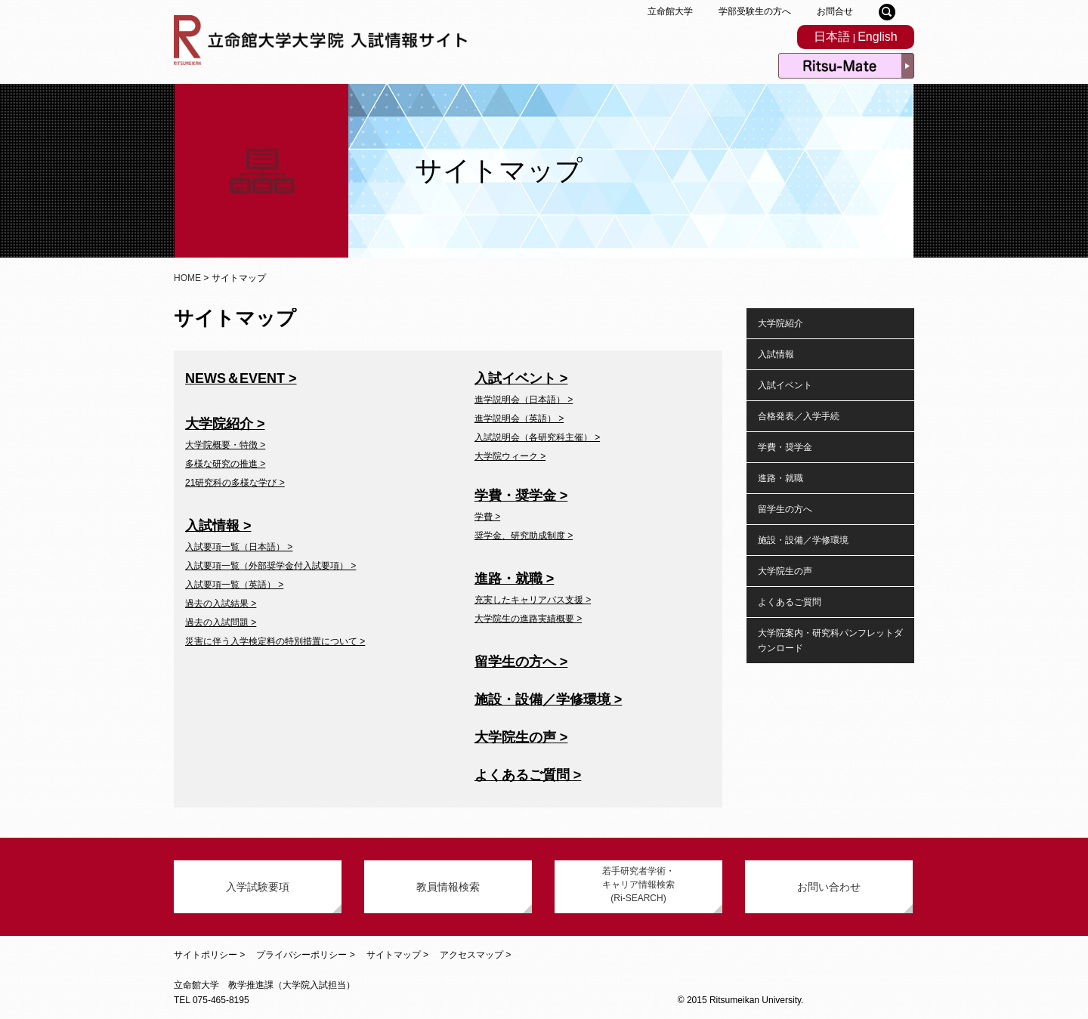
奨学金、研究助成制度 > (523, 535)
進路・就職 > (514, 578)
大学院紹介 (780, 323)
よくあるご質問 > (528, 775)
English (877, 36)
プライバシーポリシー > (305, 955)
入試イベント (785, 385)
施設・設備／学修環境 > (548, 699)
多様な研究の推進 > (225, 464)
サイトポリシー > (209, 955)
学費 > (487, 516)
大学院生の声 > (521, 737)
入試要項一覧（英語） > (234, 584)
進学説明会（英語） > (519, 418)
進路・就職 (780, 478)
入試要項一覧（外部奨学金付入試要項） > (270, 565)
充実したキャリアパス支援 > (532, 599)
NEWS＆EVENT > (241, 378)
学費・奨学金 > (521, 495)
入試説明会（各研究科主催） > (537, 437)
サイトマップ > (397, 955)
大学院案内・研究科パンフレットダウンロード (830, 640)
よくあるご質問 (789, 602)
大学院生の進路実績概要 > (528, 618)
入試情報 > (218, 525)
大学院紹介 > (225, 423)
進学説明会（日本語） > (523, 399)
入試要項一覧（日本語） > (238, 547)
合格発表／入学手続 (798, 416)
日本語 (832, 36)
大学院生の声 (785, 571)
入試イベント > (521, 378)
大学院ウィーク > (510, 456)
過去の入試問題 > (220, 622)
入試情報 (776, 354)
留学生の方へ (785, 509)
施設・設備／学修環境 (803, 540)
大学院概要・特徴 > (225, 445)
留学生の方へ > (521, 661)
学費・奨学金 (785, 447)
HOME (187, 278)
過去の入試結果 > (220, 603)
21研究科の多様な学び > (235, 482)
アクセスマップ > (475, 955)
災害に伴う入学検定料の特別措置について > (275, 641)
